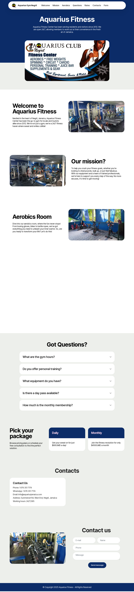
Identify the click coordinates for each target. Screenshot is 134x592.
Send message (97, 565)
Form (106, 5)
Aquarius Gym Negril (27, 5)
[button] (67, 357)
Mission (55, 5)
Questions (77, 5)
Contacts (96, 5)
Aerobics (66, 5)
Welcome (45, 5)
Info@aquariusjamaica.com (30, 494)
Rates (87, 5)
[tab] (67, 357)
